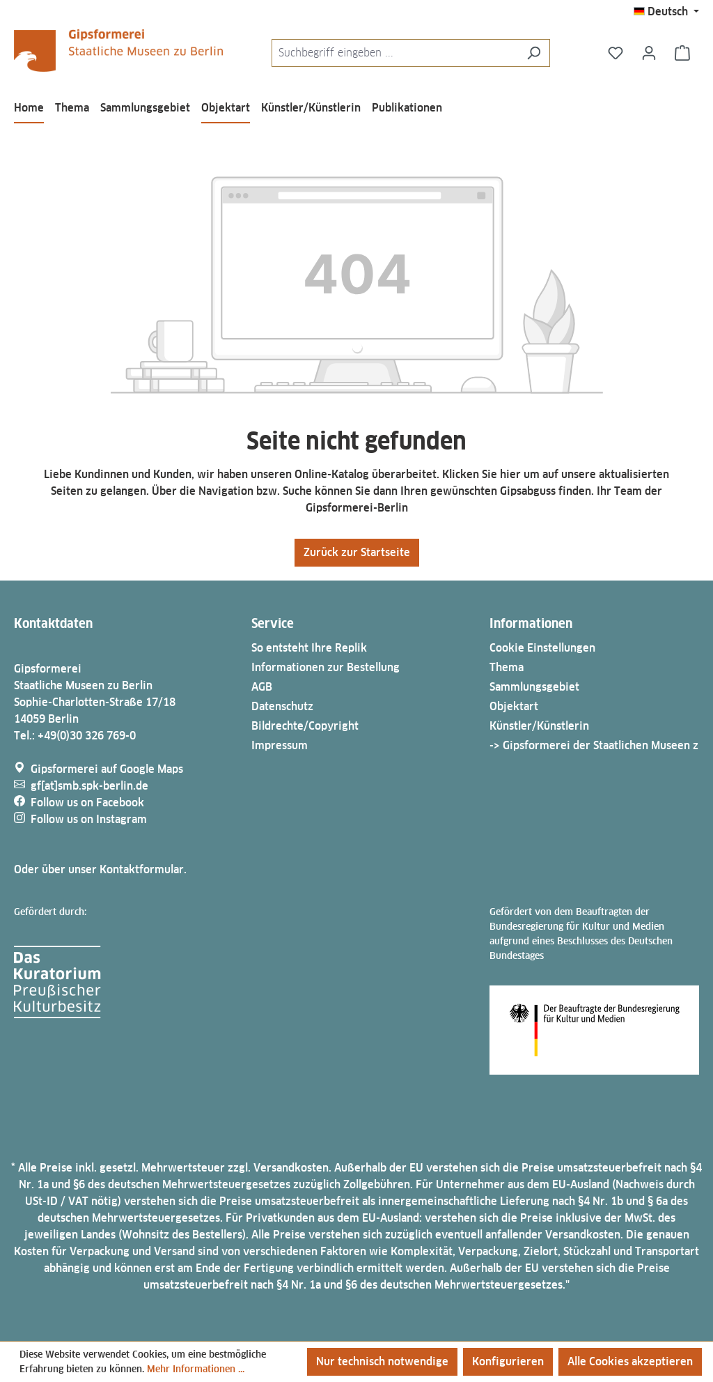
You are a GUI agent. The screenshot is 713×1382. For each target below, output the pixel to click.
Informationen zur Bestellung (325, 667)
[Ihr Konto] (649, 53)
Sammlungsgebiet (534, 686)
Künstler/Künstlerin (539, 725)
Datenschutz (282, 706)
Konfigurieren (508, 1361)
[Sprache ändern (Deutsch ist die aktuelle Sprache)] (666, 12)
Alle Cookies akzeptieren (630, 1361)
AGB (261, 686)
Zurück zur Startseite (357, 552)
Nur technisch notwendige (382, 1361)
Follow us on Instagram (89, 819)
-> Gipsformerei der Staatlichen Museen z (593, 745)
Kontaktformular (142, 869)
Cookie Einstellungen (542, 647)
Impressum (279, 745)
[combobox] (395, 53)
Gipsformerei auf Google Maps (107, 769)
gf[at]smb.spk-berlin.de (89, 785)
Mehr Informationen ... (195, 1368)
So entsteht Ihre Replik (309, 647)
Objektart (513, 706)
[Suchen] (533, 53)
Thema (506, 667)
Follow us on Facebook (87, 802)
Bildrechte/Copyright (305, 725)
